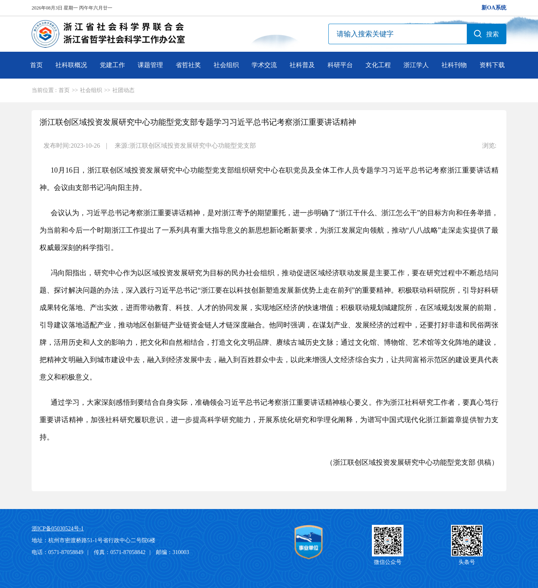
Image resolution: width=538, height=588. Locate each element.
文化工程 (378, 65)
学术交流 (264, 65)
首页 (36, 65)
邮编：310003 (172, 552)
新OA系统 (493, 8)
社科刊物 (454, 65)
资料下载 (492, 65)
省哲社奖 (188, 65)
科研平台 (340, 65)
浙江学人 (416, 65)
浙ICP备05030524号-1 (57, 529)
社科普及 (302, 65)
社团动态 (123, 90)
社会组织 (226, 65)
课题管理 (150, 65)
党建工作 (112, 65)
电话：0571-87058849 (57, 552)
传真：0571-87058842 (120, 552)
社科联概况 (71, 65)
